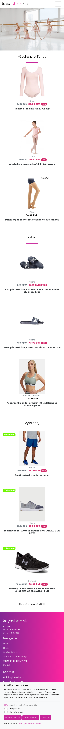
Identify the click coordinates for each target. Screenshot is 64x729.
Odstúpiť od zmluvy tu (15, 661)
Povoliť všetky (12, 717)
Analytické (14, 708)
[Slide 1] (30, 47)
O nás (6, 648)
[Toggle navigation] (58, 4)
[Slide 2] (34, 47)
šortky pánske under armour (32, 475)
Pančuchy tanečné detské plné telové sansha (32, 220)
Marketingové (16, 712)
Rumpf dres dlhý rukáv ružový (32, 109)
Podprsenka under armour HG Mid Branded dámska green (32, 404)
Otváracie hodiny (12, 652)
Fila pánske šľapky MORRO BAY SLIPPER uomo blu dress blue (32, 290)
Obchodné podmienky (15, 656)
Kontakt (7, 665)
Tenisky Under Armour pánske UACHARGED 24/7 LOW (32, 532)
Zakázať (45, 717)
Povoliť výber (30, 717)
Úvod (6, 643)
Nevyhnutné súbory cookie (23, 705)
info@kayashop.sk (15, 677)
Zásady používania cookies (29, 723)
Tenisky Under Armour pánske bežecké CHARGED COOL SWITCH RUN (32, 589)
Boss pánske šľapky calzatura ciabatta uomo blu (32, 347)
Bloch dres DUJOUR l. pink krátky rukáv (32, 164)
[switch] (6, 709)
